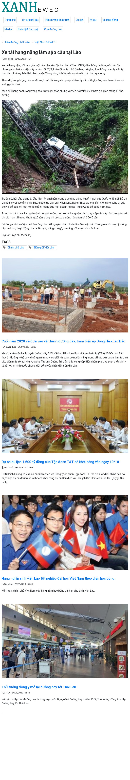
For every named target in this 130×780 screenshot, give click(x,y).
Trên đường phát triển (57, 19)
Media (8, 29)
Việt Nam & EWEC (45, 42)
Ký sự (92, 19)
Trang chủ (10, 19)
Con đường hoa (53, 29)
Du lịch (79, 19)
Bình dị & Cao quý (28, 29)
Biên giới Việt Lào (43, 247)
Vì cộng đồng (110, 19)
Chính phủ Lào (16, 247)
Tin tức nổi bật (30, 19)
